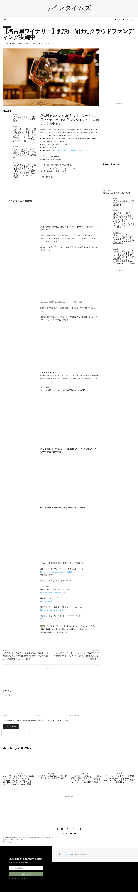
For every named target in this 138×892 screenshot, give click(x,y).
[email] (26, 868)
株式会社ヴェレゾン (48, 632)
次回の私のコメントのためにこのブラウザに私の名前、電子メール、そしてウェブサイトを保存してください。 (37, 720)
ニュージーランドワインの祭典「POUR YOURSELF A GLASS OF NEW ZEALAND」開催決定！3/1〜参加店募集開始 (119, 779)
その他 (15, 114)
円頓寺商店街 (45, 629)
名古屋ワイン (63, 629)
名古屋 (54, 629)
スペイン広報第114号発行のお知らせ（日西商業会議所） (24, 119)
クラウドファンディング (70, 626)
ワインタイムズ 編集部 (16, 43)
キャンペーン (7, 27)
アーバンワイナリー (53, 626)
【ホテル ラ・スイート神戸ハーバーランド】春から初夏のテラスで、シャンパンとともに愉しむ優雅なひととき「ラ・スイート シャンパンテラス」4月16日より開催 (24, 135)
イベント (15, 162)
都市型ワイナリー (63, 632)
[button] (132, 20)
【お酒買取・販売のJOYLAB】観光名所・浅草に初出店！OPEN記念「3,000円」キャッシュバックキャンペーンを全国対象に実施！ (85, 779)
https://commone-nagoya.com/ (51, 619)
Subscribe (26, 874)
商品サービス (17, 126)
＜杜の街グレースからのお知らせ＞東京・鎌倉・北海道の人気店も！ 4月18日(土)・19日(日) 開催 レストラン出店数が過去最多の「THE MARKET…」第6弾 (25, 171)
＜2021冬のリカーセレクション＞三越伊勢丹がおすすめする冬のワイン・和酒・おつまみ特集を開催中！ (76, 656)
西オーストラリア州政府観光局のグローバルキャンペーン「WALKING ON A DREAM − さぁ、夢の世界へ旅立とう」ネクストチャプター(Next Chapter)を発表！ (18, 780)
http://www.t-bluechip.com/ (50, 601)
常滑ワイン (74, 629)
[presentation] (15, 733)
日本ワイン (84, 629)
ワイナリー (85, 626)
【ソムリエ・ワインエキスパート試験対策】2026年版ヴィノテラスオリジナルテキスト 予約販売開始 (24, 153)
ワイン (93, 626)
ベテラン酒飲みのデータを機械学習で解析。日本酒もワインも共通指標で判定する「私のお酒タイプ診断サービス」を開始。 (25, 656)
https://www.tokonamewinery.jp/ (52, 592)
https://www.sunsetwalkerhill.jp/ (52, 610)
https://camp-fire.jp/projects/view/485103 (72, 150)
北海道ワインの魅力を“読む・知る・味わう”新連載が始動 (52, 777)
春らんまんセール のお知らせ (116, 193)
